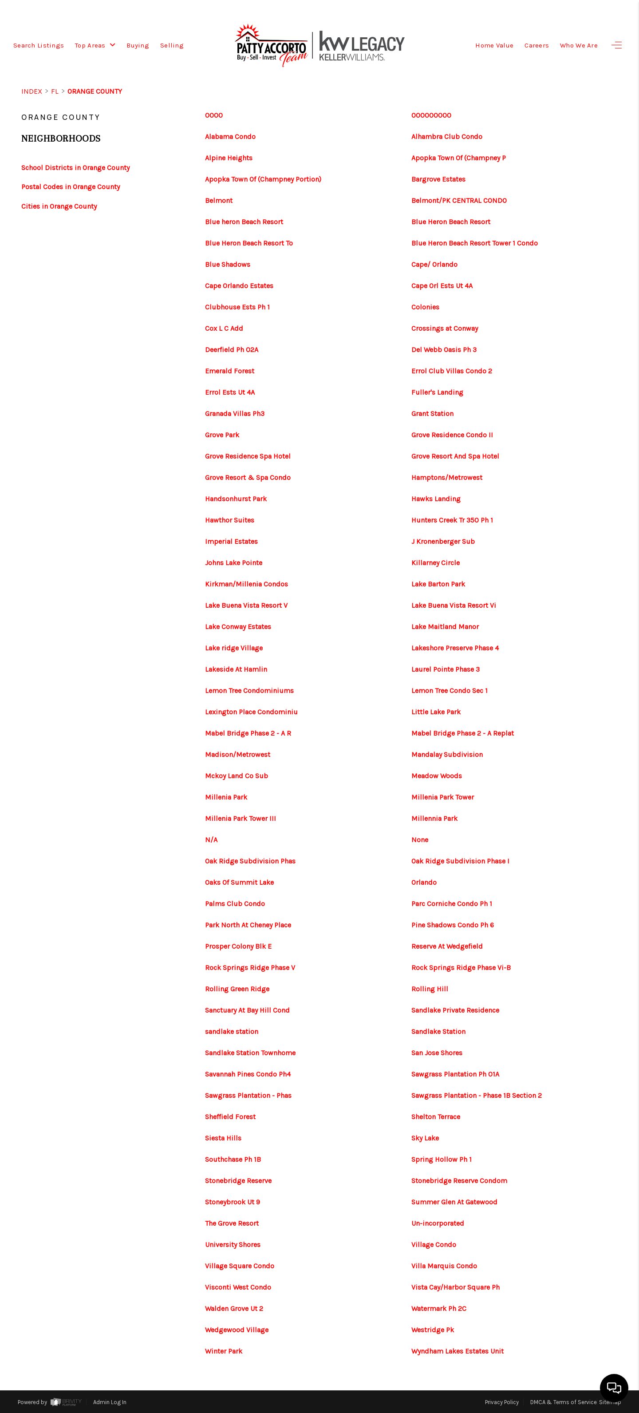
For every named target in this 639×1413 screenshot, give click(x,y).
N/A (211, 839)
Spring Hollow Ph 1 (441, 1159)
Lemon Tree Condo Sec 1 (449, 690)
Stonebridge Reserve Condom (459, 1180)
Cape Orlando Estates (239, 285)
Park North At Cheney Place (248, 925)
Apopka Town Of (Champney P (458, 158)
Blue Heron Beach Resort (450, 222)
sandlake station (231, 1031)
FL (55, 91)
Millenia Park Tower (442, 797)
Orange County (94, 91)
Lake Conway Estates (238, 626)
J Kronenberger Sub (443, 541)
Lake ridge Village (234, 648)
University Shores (232, 1244)
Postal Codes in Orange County (70, 186)
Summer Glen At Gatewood (454, 1202)
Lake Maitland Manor (445, 626)
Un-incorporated (437, 1223)
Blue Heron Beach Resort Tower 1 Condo (474, 243)
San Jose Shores (436, 1053)
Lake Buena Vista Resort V (246, 605)
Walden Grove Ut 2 (234, 1308)
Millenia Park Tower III (240, 818)
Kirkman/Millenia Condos (246, 584)
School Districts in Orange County (75, 167)
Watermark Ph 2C (438, 1308)
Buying (137, 45)
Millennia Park (434, 818)
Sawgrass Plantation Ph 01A (455, 1074)
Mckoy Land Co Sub (236, 776)
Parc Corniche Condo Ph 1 (451, 903)
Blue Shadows (227, 264)
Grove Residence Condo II (452, 435)
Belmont (219, 200)
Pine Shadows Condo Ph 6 (452, 925)
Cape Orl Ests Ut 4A (442, 285)
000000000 (431, 115)
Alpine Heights (228, 158)
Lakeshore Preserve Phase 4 (455, 648)
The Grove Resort (232, 1223)
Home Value (494, 45)
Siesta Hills (223, 1138)
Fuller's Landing (437, 392)
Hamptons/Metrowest (446, 477)
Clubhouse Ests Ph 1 (237, 307)
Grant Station (432, 413)
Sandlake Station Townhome (250, 1053)
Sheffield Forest (230, 1116)
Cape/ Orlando (434, 264)
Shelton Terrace (435, 1116)
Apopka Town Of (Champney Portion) (263, 179)
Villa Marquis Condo (444, 1266)
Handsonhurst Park (236, 499)
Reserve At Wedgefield (447, 946)
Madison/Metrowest (237, 754)
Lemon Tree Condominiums (249, 690)
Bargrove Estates (438, 179)
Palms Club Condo (235, 903)
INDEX (31, 91)
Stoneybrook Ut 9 (232, 1202)
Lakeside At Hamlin (236, 669)
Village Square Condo (239, 1266)
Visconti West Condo (238, 1287)
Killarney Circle (435, 562)
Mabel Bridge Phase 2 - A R (248, 733)
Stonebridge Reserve (238, 1180)
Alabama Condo (230, 136)
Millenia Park (226, 797)
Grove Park (222, 435)
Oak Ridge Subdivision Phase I (460, 861)
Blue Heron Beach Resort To (249, 243)
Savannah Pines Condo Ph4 (248, 1074)
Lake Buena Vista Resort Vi (453, 605)
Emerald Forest (229, 371)
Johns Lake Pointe (233, 562)
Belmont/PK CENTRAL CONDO (459, 200)
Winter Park (223, 1351)
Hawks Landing (436, 499)
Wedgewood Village (236, 1330)
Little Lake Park (436, 712)
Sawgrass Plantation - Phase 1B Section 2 (476, 1095)
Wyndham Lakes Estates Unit (457, 1351)
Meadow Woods (436, 776)
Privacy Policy (502, 1402)
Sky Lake (425, 1138)
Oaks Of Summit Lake (239, 882)
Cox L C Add (224, 328)
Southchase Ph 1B (233, 1159)
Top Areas (95, 45)
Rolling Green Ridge (237, 989)
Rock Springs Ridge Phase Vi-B (461, 967)
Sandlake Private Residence (455, 1010)
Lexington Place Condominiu (251, 712)
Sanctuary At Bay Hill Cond (247, 1010)
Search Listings (38, 45)
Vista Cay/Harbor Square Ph (455, 1287)
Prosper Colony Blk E (238, 946)
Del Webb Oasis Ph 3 (444, 349)
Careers (537, 45)
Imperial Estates (231, 541)
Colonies (425, 307)
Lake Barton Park (438, 584)
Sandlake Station (438, 1031)
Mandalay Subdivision (447, 754)
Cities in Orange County (59, 206)
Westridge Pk (432, 1330)
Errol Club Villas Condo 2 (451, 371)
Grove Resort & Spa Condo (248, 477)
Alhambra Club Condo (446, 136)
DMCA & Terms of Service (563, 1402)
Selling (172, 45)
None (419, 839)
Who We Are (579, 45)
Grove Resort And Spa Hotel (455, 456)
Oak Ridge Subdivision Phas (250, 861)
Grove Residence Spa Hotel (248, 456)
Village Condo (433, 1244)
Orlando (424, 882)
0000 (214, 115)
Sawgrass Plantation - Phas (248, 1095)
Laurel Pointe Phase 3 (445, 669)
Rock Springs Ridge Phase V (250, 967)
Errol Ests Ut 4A (230, 392)
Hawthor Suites (229, 520)
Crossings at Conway (444, 328)
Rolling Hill (429, 989)
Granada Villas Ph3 (234, 413)
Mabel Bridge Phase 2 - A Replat (462, 733)
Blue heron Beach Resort (244, 222)
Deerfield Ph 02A (231, 349)
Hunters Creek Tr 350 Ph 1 (452, 520)
